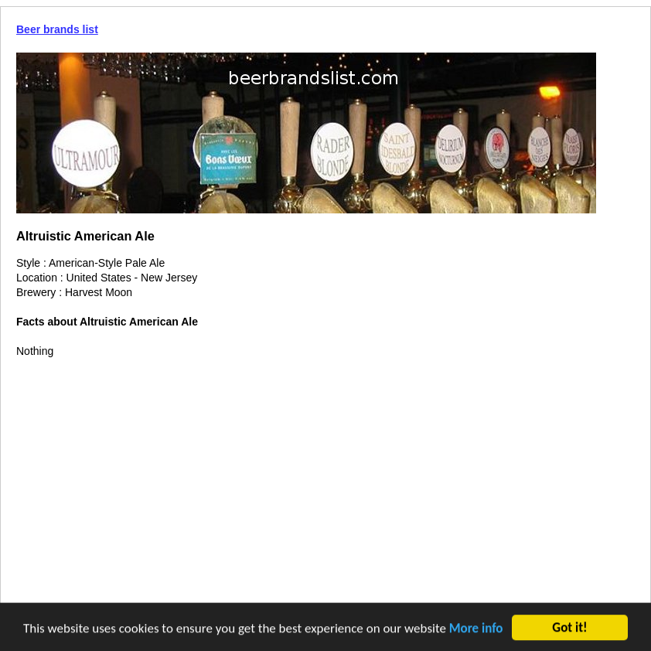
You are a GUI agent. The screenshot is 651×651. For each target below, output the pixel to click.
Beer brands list (57, 29)
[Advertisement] (325, 474)
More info (476, 629)
